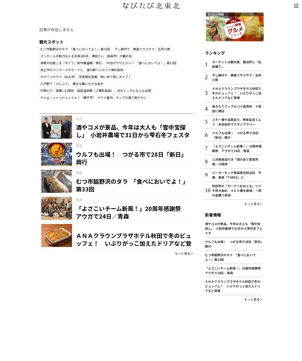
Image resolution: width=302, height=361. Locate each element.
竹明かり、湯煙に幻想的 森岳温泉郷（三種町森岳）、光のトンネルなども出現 (95, 90)
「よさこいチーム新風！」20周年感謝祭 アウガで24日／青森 (237, 147)
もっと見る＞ (184, 253)
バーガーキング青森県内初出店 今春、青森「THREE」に (236, 174)
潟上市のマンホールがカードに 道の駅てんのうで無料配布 (81, 69)
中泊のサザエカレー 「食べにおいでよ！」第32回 (141, 63)
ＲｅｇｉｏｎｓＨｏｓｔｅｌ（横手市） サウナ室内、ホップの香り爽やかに (93, 97)
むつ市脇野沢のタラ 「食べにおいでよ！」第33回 (75, 49)
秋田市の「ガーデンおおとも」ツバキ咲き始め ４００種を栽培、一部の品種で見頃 (236, 189)
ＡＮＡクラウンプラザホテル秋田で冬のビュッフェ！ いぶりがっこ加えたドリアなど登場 (236, 92)
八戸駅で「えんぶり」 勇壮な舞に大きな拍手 (71, 83)
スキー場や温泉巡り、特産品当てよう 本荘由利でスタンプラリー (236, 121)
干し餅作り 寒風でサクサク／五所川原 (142, 49)
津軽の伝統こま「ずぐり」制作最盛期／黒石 (71, 63)
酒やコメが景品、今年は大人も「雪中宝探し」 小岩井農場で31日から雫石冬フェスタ (233, 227)
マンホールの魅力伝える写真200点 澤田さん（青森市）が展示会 (86, 56)
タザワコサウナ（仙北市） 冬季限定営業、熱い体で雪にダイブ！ (85, 76)
